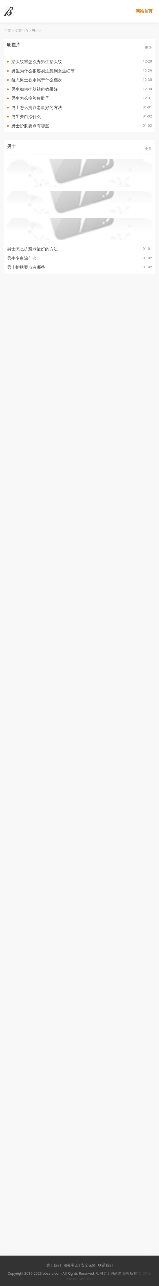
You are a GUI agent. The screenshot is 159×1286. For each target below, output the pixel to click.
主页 (7, 31)
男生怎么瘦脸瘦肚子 (30, 98)
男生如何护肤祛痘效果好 (34, 89)
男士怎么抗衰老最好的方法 (36, 107)
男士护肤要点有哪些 (30, 125)
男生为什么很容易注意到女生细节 (43, 70)
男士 (35, 31)
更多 (148, 47)
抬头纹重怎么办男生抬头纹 (36, 61)
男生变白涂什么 (26, 116)
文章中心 (21, 31)
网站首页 (144, 11)
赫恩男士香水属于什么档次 (36, 79)
